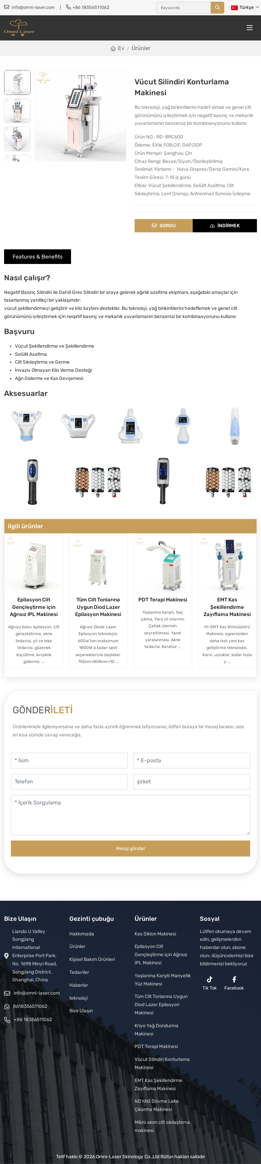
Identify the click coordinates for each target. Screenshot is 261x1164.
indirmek (225, 226)
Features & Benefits (38, 256)
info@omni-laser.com (33, 7)
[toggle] (250, 28)
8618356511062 (30, 1006)
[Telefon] (69, 781)
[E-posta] (191, 760)
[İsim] (69, 760)
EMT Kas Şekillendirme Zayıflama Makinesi (227, 607)
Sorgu (164, 226)
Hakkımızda (81, 934)
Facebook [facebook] (234, 983)
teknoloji (78, 998)
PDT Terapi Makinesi (162, 600)
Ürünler (77, 946)
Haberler (78, 985)
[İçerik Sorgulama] (130, 815)
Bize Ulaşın (81, 1011)
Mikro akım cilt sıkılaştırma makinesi (162, 1126)
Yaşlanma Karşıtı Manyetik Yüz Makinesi (163, 980)
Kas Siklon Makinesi (155, 934)
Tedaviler (79, 972)
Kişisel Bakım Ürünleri (92, 959)
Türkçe (242, 7)
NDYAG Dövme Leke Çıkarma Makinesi (157, 1105)
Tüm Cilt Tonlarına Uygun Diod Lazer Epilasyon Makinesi (98, 607)
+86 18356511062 (90, 7)
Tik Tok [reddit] (210, 983)
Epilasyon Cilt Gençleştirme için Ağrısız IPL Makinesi (34, 607)
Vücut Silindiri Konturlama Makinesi (162, 1063)
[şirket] (191, 781)
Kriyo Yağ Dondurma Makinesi (156, 1030)
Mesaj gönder (130, 848)
